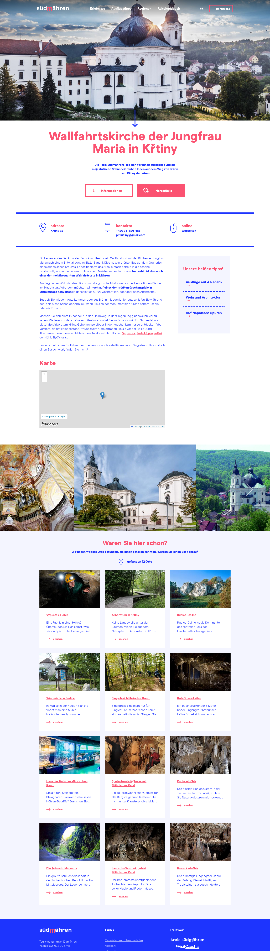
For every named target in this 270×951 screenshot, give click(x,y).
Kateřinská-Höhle (189, 698)
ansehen (58, 638)
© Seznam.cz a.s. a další (152, 426)
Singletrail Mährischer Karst (131, 698)
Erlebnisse (97, 8)
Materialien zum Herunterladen (124, 940)
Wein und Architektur (203, 297)
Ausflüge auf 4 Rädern (204, 282)
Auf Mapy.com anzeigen (54, 416)
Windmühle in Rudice (60, 698)
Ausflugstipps (121, 8)
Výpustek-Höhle (57, 614)
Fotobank (110, 945)
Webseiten (188, 230)
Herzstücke (223, 8)
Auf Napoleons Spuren (204, 313)
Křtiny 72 (57, 230)
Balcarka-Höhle (187, 868)
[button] (102, 395)
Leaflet (135, 426)
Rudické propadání (149, 333)
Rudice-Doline (186, 614)
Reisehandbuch (169, 8)
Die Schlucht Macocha (61, 868)
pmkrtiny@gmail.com (130, 235)
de (202, 8)
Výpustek (128, 333)
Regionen (144, 8)
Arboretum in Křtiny (125, 614)
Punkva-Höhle (186, 781)
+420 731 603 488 (128, 230)
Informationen (111, 190)
